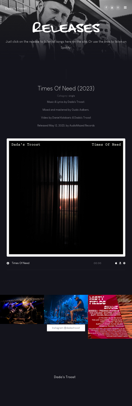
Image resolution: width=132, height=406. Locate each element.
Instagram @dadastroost (66, 328)
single (72, 95)
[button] (125, 6)
